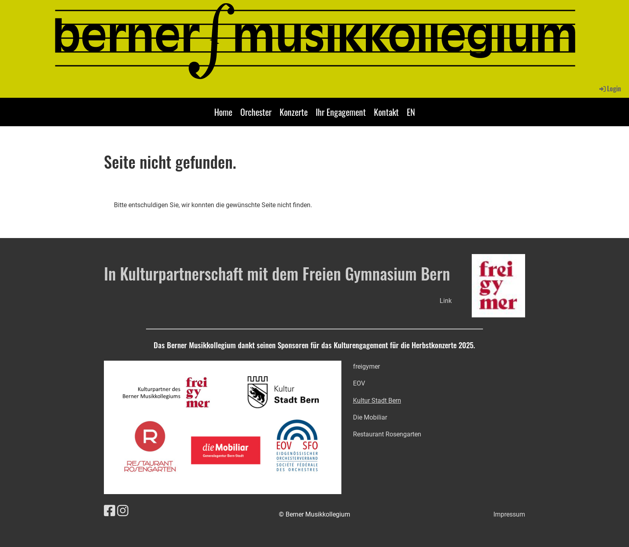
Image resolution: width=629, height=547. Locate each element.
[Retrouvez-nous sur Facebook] (109, 511)
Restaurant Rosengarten (387, 434)
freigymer (366, 366)
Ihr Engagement (341, 111)
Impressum (509, 514)
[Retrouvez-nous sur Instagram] (122, 511)
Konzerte (294, 111)
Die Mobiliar (370, 417)
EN (411, 111)
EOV (359, 383)
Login (609, 88)
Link (446, 301)
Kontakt (386, 111)
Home (223, 111)
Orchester (256, 111)
